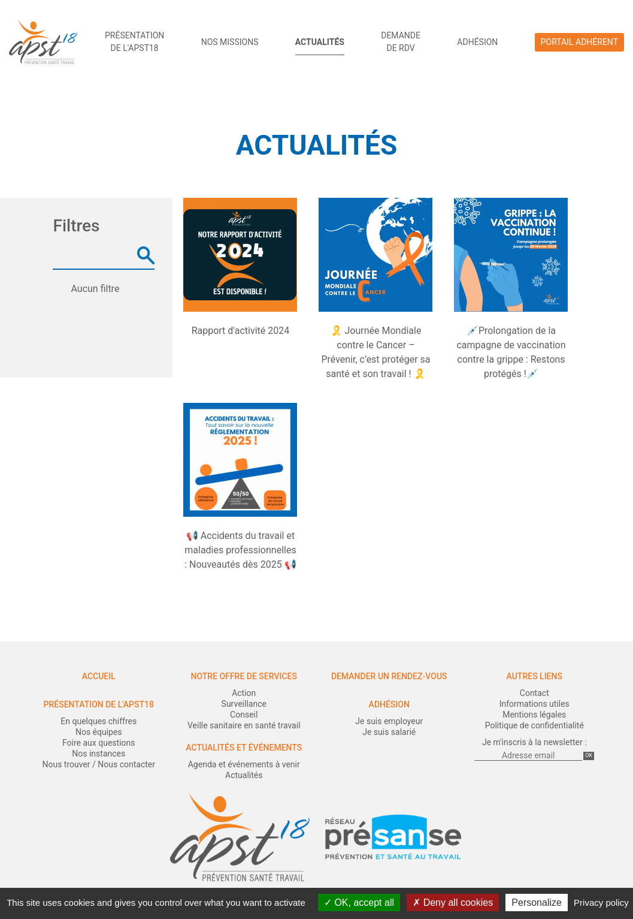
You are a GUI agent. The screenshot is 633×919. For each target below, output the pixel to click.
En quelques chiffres (98, 721)
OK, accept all (359, 902)
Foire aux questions (98, 743)
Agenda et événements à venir (244, 764)
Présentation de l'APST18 (99, 704)
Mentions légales (534, 714)
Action (244, 693)
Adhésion (477, 42)
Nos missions (230, 42)
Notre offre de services (244, 676)
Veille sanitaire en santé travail (244, 725)
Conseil (244, 714)
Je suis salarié (389, 732)
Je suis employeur (389, 721)
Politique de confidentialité (534, 725)
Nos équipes (98, 732)
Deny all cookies (453, 902)
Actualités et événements (244, 747)
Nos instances (98, 753)
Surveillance (244, 704)
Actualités (319, 42)
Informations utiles (534, 704)
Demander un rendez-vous (389, 676)
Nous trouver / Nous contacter (98, 764)
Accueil (99, 676)
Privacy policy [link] (601, 902)
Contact (534, 693)
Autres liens (534, 676)
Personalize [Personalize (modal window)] (536, 902)
